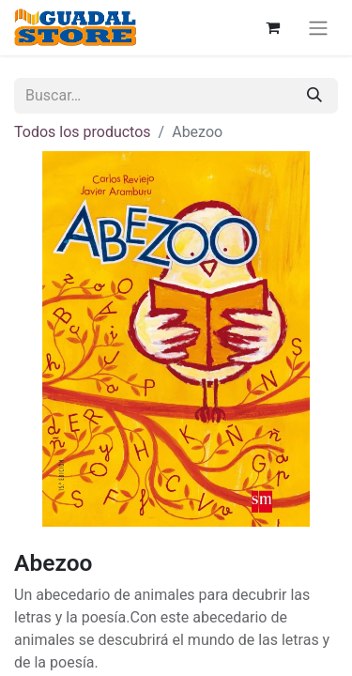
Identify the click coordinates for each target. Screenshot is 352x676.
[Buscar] (314, 96)
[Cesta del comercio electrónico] (272, 27)
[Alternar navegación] (318, 28)
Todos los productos (82, 132)
